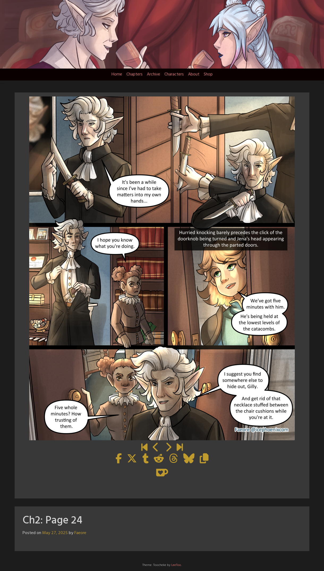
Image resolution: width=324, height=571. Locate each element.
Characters (174, 74)
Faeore (80, 533)
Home (117, 74)
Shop (208, 74)
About (193, 74)
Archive (153, 74)
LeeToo (176, 565)
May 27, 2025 (55, 533)
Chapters (134, 74)
